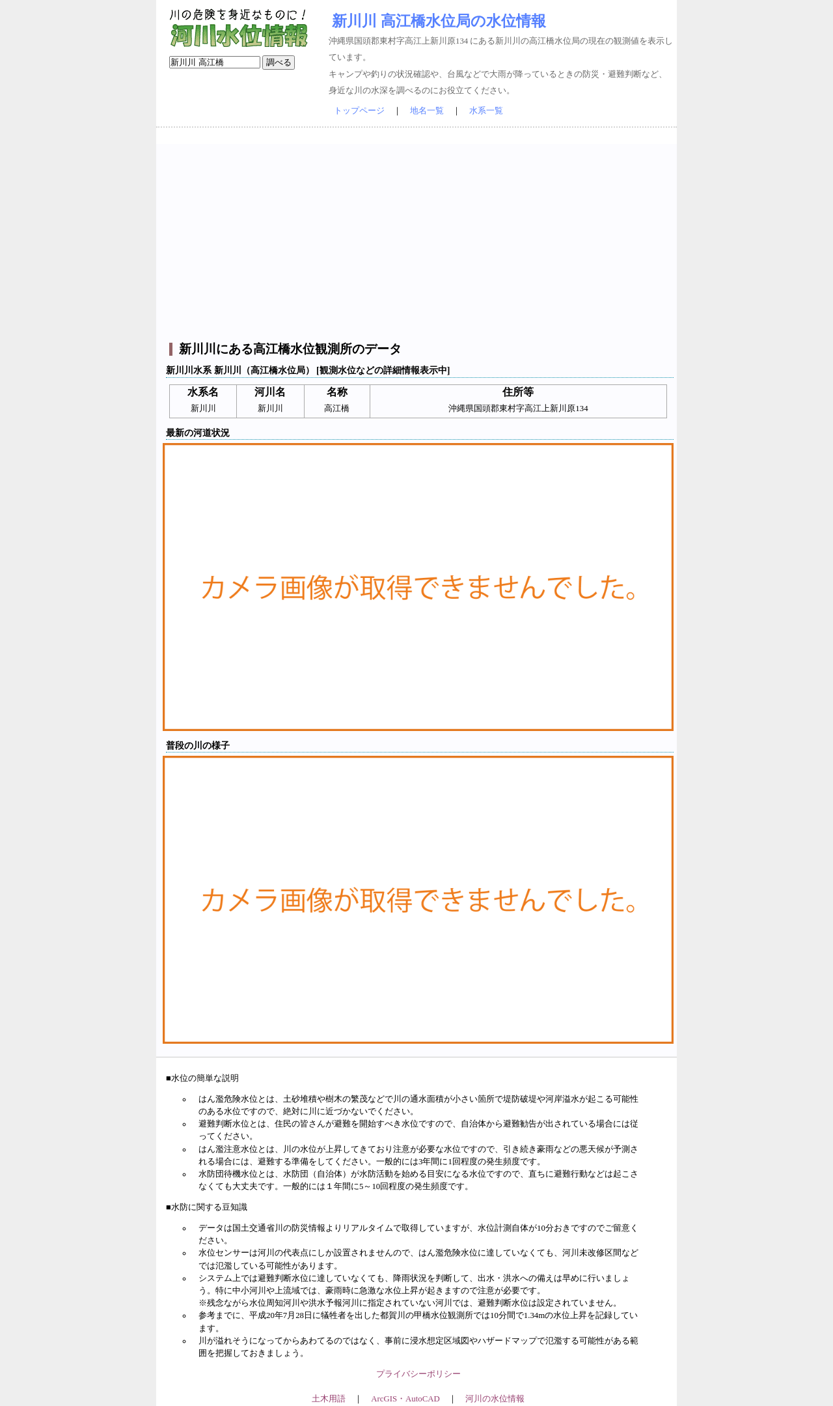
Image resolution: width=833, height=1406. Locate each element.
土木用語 (329, 1398)
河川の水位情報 (495, 1398)
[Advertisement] (418, 235)
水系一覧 (486, 110)
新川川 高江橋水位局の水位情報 (439, 20)
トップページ (359, 110)
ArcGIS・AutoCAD (405, 1398)
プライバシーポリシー (418, 1374)
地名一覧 (427, 110)
